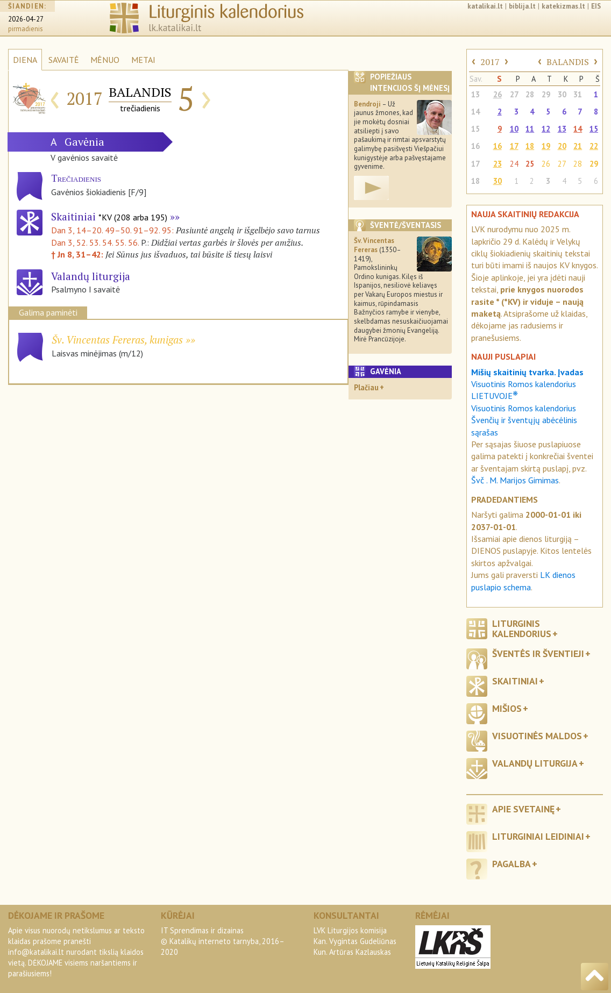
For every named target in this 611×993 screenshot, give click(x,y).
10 (514, 129)
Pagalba (511, 864)
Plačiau (366, 387)
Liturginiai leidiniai (538, 836)
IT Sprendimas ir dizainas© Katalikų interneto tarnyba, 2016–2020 (223, 941)
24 (514, 164)
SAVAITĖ (63, 59)
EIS (596, 6)
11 (529, 129)
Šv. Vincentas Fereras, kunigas (117, 339)
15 (475, 129)
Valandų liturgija (535, 763)
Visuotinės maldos (537, 736)
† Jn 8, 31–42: (78, 254)
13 (475, 94)
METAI (143, 59)
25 (529, 164)
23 (497, 164)
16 (475, 146)
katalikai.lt (485, 6)
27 (514, 94)
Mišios (507, 708)
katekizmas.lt (563, 6)
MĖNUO (104, 59)
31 (577, 94)
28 (529, 94)
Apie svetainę (523, 809)
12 (546, 129)
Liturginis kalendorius (521, 628)
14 (475, 111)
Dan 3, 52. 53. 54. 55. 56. (95, 242)
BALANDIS (567, 62)
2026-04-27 (26, 19)
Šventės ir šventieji (538, 653)
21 (577, 146)
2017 (490, 62)
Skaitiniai (109, 216)
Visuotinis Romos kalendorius (523, 408)
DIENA (25, 59)
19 (546, 146)
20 (562, 146)
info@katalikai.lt (36, 952)
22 (593, 146)
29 (546, 94)
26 (497, 94)
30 (562, 94)
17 (514, 146)
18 (529, 146)
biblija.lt (522, 6)
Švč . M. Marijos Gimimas (515, 480)
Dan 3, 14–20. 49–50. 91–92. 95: (113, 230)
